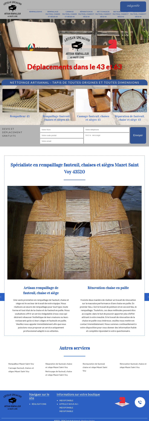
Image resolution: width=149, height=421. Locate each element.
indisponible (66, 407)
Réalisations (39, 404)
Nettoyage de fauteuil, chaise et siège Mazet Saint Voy (58, 373)
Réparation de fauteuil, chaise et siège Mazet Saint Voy (58, 365)
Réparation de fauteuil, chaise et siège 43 (86, 14)
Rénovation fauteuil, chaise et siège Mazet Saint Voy (133, 365)
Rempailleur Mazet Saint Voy (21, 364)
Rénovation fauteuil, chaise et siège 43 (138, 14)
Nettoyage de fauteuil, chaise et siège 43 (103, 14)
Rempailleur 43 (35, 11)
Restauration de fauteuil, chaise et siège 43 (121, 14)
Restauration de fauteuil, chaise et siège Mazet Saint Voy (95, 367)
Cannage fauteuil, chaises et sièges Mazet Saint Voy (21, 370)
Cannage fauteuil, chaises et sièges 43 (69, 14)
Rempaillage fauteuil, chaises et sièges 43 (53, 14)
